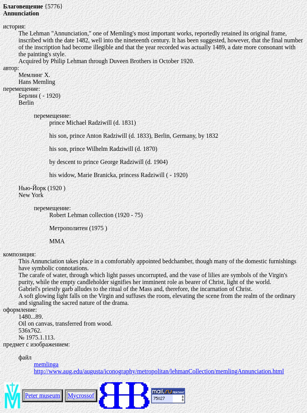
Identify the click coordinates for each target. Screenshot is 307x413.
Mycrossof (81, 395)
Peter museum (42, 395)
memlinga (46, 364)
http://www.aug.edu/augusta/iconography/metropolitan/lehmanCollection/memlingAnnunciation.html (159, 371)
